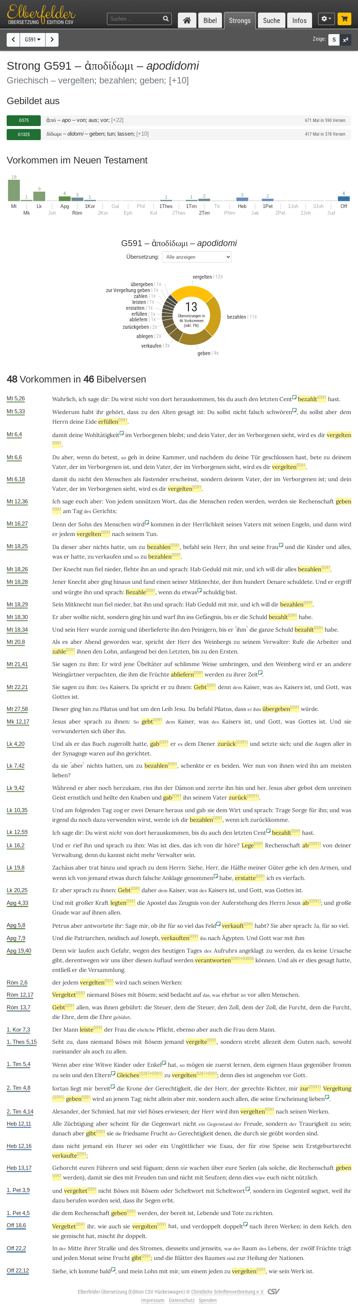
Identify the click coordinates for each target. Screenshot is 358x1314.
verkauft (237, 925)
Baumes (215, 1257)
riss (147, 787)
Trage (283, 810)
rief (77, 845)
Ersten (228, 651)
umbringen (233, 664)
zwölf (308, 1248)
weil (337, 1190)
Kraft (102, 902)
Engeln (300, 524)
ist (249, 1075)
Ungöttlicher (188, 1145)
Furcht (297, 1007)
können (265, 960)
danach (61, 1133)
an (153, 569)
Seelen (247, 1167)
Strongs (240, 20)
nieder (113, 569)
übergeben (280, 708)
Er (55, 616)
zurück (233, 743)
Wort (168, 501)
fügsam (152, 1167)
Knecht (72, 569)
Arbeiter (328, 641)
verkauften (180, 937)
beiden (230, 765)
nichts (101, 546)
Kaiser (251, 687)
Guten (306, 1041)
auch (215, 832)
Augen (323, 743)
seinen (282, 524)
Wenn (59, 1064)
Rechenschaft (316, 501)
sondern (211, 479)
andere (342, 664)
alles (344, 546)
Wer (248, 765)
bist (231, 592)
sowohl (342, 1041)
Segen (152, 1200)
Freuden (145, 1177)
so (180, 925)
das (183, 501)
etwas (189, 592)
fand (149, 581)
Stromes (151, 1248)
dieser (69, 546)
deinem (341, 457)
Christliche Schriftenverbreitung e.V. (227, 1292)
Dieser (60, 708)
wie (212, 1145)
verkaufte (69, 1155)
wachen (199, 1167)
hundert (254, 581)
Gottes (61, 696)
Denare (276, 581)
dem (345, 412)
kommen (162, 524)
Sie (274, 925)
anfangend (133, 651)
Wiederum (66, 412)
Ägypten (232, 937)
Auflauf (162, 960)
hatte (118, 546)
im (128, 434)
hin (146, 616)
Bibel (210, 20)
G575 (24, 120)
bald (105, 1271)
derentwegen (82, 960)
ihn (233, 546)
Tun (151, 533)
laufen (87, 950)
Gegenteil (297, 1190)
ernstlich (78, 797)
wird (139, 524)
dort (166, 399)
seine (258, 546)
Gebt (205, 687)
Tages (194, 950)
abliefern (187, 674)
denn (224, 687)
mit (267, 524)
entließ (61, 969)
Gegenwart (166, 1123)
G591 (33, 39)
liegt (76, 1088)
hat (172, 1064)
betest (109, 457)
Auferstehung (239, 902)
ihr (118, 925)
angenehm (267, 1075)
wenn (84, 457)
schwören (279, 412)
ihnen (84, 651)
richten (262, 1213)
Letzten (179, 651)
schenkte (192, 765)
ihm (237, 581)
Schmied (103, 1111)
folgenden (87, 810)
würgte (73, 592)
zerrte (215, 787)
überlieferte (154, 629)
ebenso (185, 1029)
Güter (276, 867)
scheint (119, 1123)
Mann (70, 1029)
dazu (58, 1200)
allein (165, 1098)
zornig (117, 629)
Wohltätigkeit (101, 434)
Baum (249, 1248)
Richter (275, 1088)
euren (87, 1167)
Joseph (149, 937)
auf (168, 664)
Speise (281, 1145)
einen (163, 581)
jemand (97, 877)
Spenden (208, 1300)
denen (223, 1133)
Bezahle (140, 592)
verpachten (101, 674)
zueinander (67, 1051)
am (67, 510)
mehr (148, 854)
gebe (291, 867)
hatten (113, 765)
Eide (91, 421)
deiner (343, 845)
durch (133, 877)
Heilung (257, 1257)
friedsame (136, 1133)
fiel (99, 569)
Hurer (124, 1145)
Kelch (331, 1226)
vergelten (289, 466)
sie (292, 501)
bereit (102, 1088)
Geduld (211, 569)
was (57, 556)
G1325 (24, 134)
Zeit (253, 674)
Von (111, 501)
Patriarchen (89, 937)
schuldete (299, 581)
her (261, 787)
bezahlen (163, 546)
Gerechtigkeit (173, 1088)
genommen (198, 877)
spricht (154, 641)
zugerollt (119, 743)
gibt (57, 960)
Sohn (85, 524)
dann (331, 524)
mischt (106, 1235)
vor (252, 994)
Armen (329, 867)
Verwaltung (67, 854)
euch (82, 501)
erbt (167, 1200)
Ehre (68, 1016)
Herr (219, 546)
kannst (116, 854)
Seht (58, 1041)
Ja (316, 925)
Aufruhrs (225, 950)
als (263, 1167)
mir (237, 569)
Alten (169, 412)
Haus (295, 1064)
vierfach (293, 877)
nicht (141, 399)
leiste (91, 1029)
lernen (241, 1064)
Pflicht (164, 1029)
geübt (276, 1133)
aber (331, 412)
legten (123, 902)
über (109, 731)
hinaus (121, 581)
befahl (191, 546)
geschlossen (278, 457)
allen (114, 912)
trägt (344, 1248)
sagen (69, 664)
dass (133, 412)
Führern (106, 1167)
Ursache (340, 950)
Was (153, 845)
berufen (76, 1200)
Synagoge (75, 753)
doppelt (233, 1226)
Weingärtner (68, 674)
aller (339, 743)
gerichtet (138, 753)
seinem (135, 533)
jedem (125, 501)
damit (59, 434)
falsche (152, 877)
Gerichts (104, 510)
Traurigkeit (313, 1123)
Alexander (65, 1111)
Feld (210, 925)
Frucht (159, 1133)
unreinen (339, 787)
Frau (272, 546)
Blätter (184, 1257)
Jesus (59, 721)
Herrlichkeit (208, 524)
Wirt (235, 810)
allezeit (272, 1041)
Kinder (315, 546)
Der (57, 569)
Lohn (110, 651)
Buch (99, 743)
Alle (57, 1123)
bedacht (181, 994)
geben (78, 1098)
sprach (178, 569)
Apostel (156, 902)
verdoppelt (206, 1226)
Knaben (140, 797)
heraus (174, 810)
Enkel (154, 1064)
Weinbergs (217, 641)
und (192, 434)
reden (235, 501)
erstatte (250, 877)
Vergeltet (68, 994)
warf (169, 616)
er (80, 787)
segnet (319, 1190)
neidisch (118, 937)
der (232, 434)
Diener (206, 743)
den (253, 399)
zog (118, 810)
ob (154, 925)
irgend (60, 819)
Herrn (60, 421)
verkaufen (108, 556)
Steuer (162, 1007)
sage (93, 399)
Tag (77, 510)
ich (175, 819)
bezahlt (312, 399)
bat (137, 604)
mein (136, 1271)
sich (96, 731)
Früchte (159, 674)
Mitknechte (204, 581)
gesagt (186, 412)
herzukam (126, 787)
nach (118, 533)
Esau (226, 1145)
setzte (270, 743)
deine (77, 421)
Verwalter (276, 641)
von (154, 399)
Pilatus (108, 708)
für (135, 1123)
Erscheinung (291, 1098)
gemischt (72, 1235)
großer (85, 902)
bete (316, 457)
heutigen (173, 950)
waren (97, 753)
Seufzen (215, 1177)
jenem (121, 1098)
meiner (257, 867)
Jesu (179, 708)
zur (310, 1088)
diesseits (177, 1248)
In (54, 1248)
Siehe (195, 867)
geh (132, 457)
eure (231, 1167)
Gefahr (120, 950)
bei (152, 651)
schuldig (214, 592)
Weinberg (288, 664)
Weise (209, 664)
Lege (252, 845)
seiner (180, 581)
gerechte (253, 1088)
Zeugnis (189, 902)
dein (203, 434)
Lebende (208, 1213)
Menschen (118, 479)
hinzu (107, 867)
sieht (288, 434)
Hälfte (238, 867)
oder (139, 1064)
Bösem (147, 994)
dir (104, 399)
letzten (269, 399)
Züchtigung (78, 1123)
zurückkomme (269, 819)
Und (320, 581)
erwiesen (176, 1111)
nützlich (306, 1177)
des (97, 524)
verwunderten (70, 731)
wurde (99, 629)
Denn (59, 524)
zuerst (223, 1064)
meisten (341, 765)
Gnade (60, 912)
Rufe (298, 641)
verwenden (121, 819)
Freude (253, 1123)
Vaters (252, 524)
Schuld (258, 616)
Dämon (184, 787)
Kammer (173, 457)
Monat (87, 1257)
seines (234, 524)
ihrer (239, 674)
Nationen (291, 1257)
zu (236, 641)
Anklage (172, 877)
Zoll (234, 1007)
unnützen (147, 501)
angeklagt (251, 950)
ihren (271, 1226)
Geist (59, 797)
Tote (238, 1213)
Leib (167, 708)
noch (105, 787)
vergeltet (80, 1190)
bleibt (176, 434)
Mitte (75, 1248)
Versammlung (106, 969)
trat (94, 867)
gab (159, 743)
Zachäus (63, 867)
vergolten (149, 1226)
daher (149, 890)
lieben (60, 775)
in (141, 457)
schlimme (187, 664)
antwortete (98, 925)
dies (174, 845)
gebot (305, 787)
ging (106, 581)
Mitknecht (78, 604)
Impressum (153, 1300)
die (193, 501)
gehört (114, 412)
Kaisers (119, 687)
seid (164, 994)
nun (88, 569)
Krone (134, 1088)
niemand (98, 994)
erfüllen (112, 421)
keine (320, 950)
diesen (143, 960)
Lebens (277, 1248)
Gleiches (140, 1075)
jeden (71, 1257)
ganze (266, 629)
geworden (116, 641)
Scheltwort (189, 1190)
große (343, 902)
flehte (131, 569)
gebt (152, 721)
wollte (81, 616)
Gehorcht (64, 1167)
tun (162, 1177)
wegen (141, 950)
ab (311, 845)
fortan (60, 1088)
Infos (299, 20)
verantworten (224, 960)
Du (56, 457)
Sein (57, 604)
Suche (271, 20)
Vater (218, 434)
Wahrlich (64, 399)
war (76, 912)
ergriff (343, 581)
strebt (252, 1041)
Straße (107, 1248)
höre (231, 845)
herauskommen (194, 399)
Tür (256, 457)
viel (189, 925)
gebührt (130, 1007)
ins (190, 616)
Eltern (103, 1075)
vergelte (201, 1041)
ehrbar (230, 994)
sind (311, 1133)
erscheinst (183, 479)
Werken (171, 982)
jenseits (211, 1248)
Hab (195, 569)
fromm (342, 1064)
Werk (298, 1271)
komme (88, 1271)
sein (206, 546)
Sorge (299, 810)
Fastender (155, 479)
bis (221, 399)
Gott (332, 687)
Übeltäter (149, 664)
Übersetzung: (142, 257)
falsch (256, 412)
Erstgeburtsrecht (328, 1145)
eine (88, 1064)
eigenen (277, 1064)
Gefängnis (208, 616)
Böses (118, 994)
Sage (131, 925)
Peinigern (204, 629)
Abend (92, 641)
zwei (137, 810)
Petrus (60, 925)
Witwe (103, 1064)
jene (129, 664)
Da (135, 687)
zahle (63, 651)
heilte (110, 797)
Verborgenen (150, 434)
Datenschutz (182, 1300)
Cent (285, 399)
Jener (59, 581)
